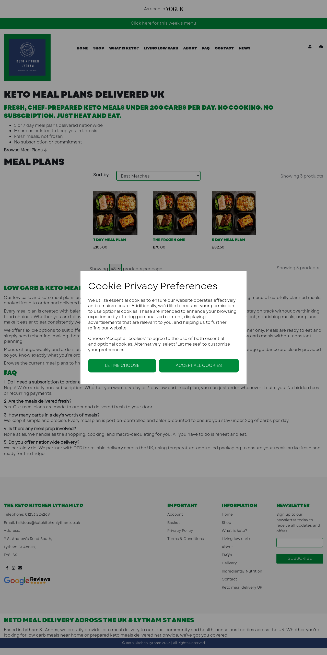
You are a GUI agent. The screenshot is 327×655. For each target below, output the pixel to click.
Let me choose (122, 365)
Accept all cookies (199, 365)
